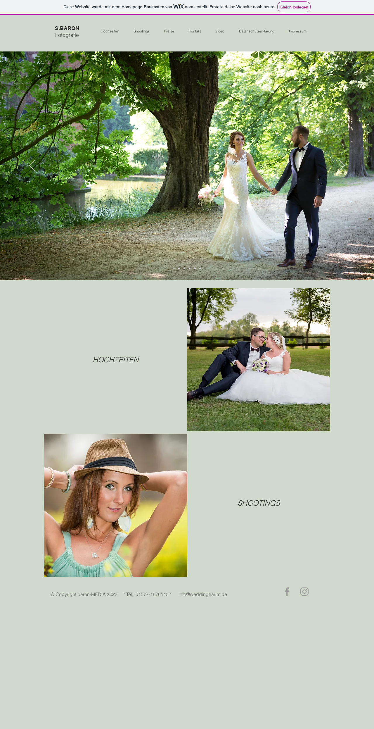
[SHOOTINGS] (258, 503)
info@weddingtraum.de (203, 594)
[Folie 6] (200, 268)
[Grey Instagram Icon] (304, 591)
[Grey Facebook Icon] (286, 591)
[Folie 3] (195, 268)
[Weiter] (342, 166)
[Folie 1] (174, 268)
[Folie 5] (184, 268)
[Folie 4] (190, 268)
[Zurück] (32, 166)
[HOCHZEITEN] (115, 359)
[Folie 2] (179, 268)
